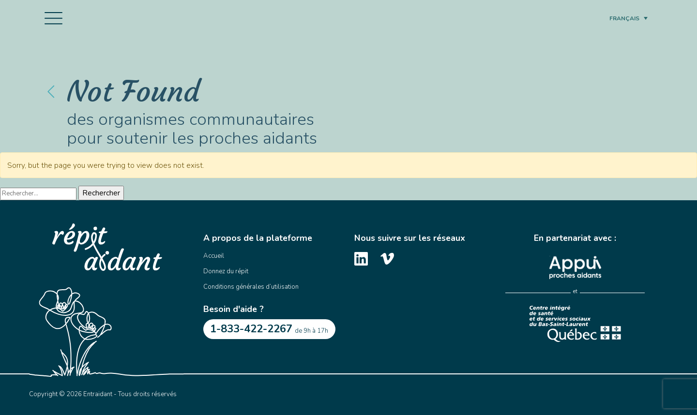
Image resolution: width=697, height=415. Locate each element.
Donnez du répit (225, 271)
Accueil (213, 256)
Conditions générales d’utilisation (251, 286)
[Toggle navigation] (53, 18)
